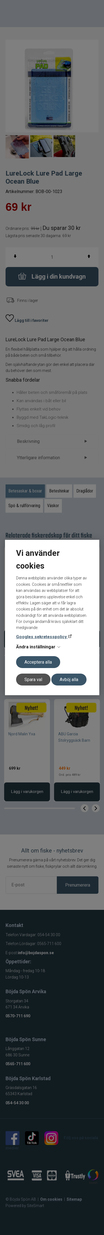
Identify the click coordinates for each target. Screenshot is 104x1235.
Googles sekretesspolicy (42, 636)
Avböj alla (69, 679)
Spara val (33, 679)
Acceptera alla (38, 662)
